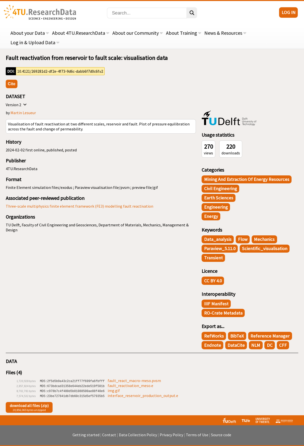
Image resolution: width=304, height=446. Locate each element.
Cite (11, 84)
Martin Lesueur (23, 112)
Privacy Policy (171, 437)
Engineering (216, 207)
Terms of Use (197, 437)
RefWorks (214, 336)
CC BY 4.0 (213, 281)
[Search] (147, 12)
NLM (255, 345)
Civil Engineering (220, 188)
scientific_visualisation (264, 248)
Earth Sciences (218, 198)
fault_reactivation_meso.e (130, 385)
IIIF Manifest (216, 304)
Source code (221, 437)
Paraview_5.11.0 (219, 248)
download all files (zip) (29, 405)
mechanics (264, 239)
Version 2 (17, 104)
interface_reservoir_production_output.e (143, 395)
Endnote (212, 345)
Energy (211, 216)
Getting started (86, 437)
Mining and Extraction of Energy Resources (246, 179)
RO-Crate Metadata (223, 313)
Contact (109, 437)
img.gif (114, 390)
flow (242, 239)
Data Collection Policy (138, 437)
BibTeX (237, 336)
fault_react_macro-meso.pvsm (134, 380)
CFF (283, 345)
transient (213, 258)
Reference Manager (270, 336)
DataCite (236, 345)
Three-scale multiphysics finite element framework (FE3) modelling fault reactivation (79, 206)
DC (270, 345)
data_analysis (217, 239)
